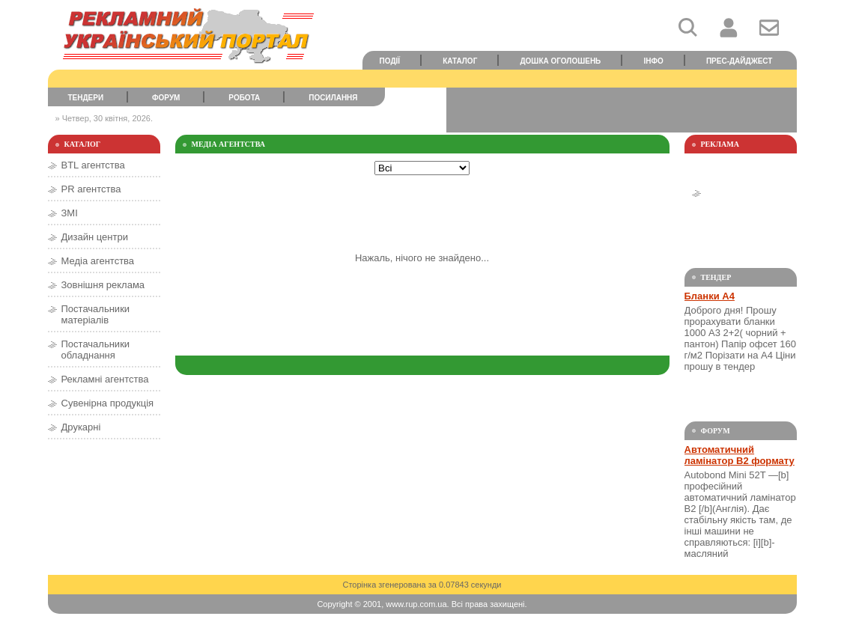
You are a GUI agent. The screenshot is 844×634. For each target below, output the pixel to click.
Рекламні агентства (105, 379)
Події (390, 61)
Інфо (653, 61)
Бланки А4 (709, 296)
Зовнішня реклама (103, 284)
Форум (166, 98)
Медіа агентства (98, 260)
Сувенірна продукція (107, 403)
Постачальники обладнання (95, 349)
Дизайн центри (94, 237)
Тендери (85, 98)
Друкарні (81, 427)
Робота (244, 98)
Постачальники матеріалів (95, 314)
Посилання (333, 98)
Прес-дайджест (739, 61)
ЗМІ (69, 213)
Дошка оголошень (560, 61)
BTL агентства (93, 165)
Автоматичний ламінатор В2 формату (739, 455)
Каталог (460, 61)
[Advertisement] (621, 110)
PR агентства (91, 189)
